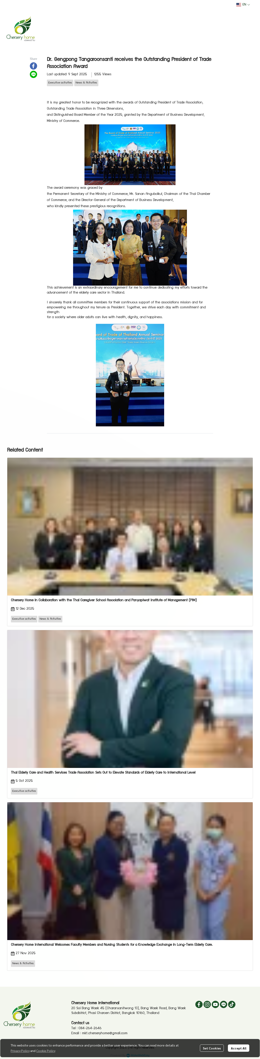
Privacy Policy (20, 1051)
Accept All (238, 1048)
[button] (243, 5)
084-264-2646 (90, 1028)
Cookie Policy (45, 1051)
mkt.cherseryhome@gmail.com (104, 1033)
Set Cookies (212, 1048)
